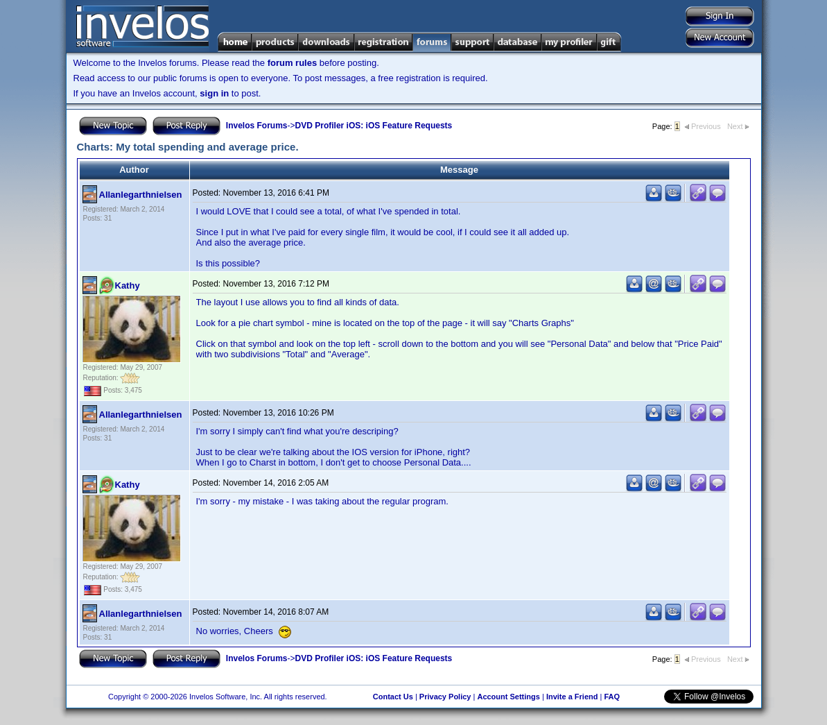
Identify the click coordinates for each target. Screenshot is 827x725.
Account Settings (508, 696)
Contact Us (393, 696)
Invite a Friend (572, 696)
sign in (214, 93)
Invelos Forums (257, 125)
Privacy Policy (445, 696)
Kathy (127, 285)
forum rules (292, 63)
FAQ (612, 696)
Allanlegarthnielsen (140, 194)
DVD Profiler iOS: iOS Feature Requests (374, 125)
